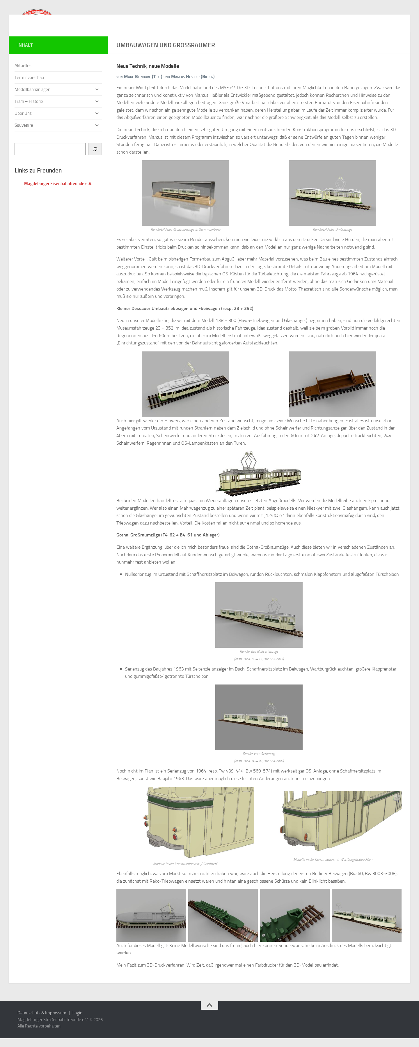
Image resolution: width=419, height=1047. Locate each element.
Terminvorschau (29, 86)
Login (77, 1021)
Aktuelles (23, 74)
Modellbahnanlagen (32, 98)
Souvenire (24, 134)
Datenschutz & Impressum (41, 1021)
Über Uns (23, 122)
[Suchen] (95, 158)
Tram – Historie (29, 110)
